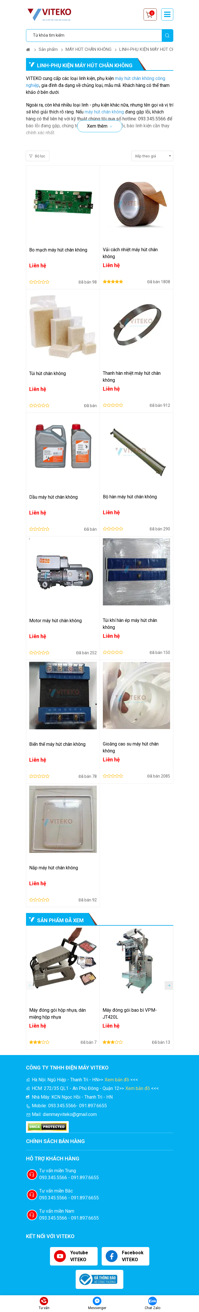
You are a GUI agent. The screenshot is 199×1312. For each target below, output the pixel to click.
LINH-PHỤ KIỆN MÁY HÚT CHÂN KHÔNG (157, 49)
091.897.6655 (93, 1105)
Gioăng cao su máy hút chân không (131, 747)
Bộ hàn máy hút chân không (130, 497)
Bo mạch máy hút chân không (58, 250)
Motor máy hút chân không (55, 620)
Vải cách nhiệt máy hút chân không (130, 253)
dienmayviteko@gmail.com (70, 1114)
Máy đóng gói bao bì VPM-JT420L (130, 1013)
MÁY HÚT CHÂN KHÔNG (88, 49)
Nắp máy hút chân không (53, 868)
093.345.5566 (62, 1105)
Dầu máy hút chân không (53, 497)
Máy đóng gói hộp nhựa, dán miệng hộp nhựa (57, 1013)
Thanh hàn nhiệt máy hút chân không (132, 376)
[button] (169, 985)
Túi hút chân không (47, 373)
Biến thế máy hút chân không (57, 744)
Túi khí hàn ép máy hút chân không (130, 624)
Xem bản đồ (117, 1079)
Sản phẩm (48, 49)
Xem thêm (97, 126)
